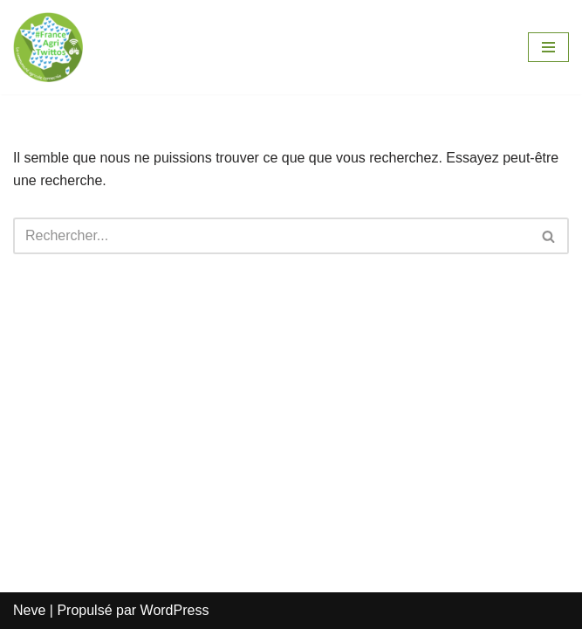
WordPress (174, 610)
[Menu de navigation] (548, 47)
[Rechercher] (271, 236)
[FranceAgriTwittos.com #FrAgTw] (48, 47)
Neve (29, 610)
